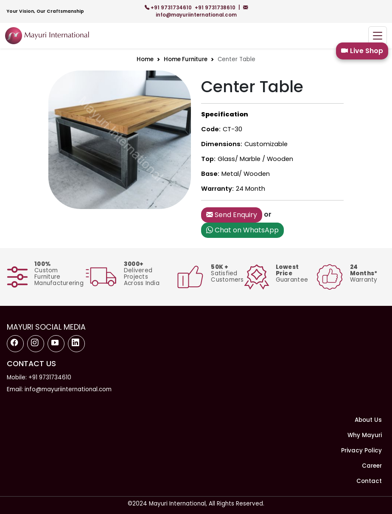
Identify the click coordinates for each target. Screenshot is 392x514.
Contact (369, 481)
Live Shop (362, 51)
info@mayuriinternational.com (202, 11)
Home (145, 59)
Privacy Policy (361, 450)
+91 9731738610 (216, 7)
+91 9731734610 (169, 7)
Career (372, 466)
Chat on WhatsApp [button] (242, 230)
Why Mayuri (364, 435)
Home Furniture (185, 59)
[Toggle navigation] (377, 35)
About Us (368, 420)
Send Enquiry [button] (231, 215)
